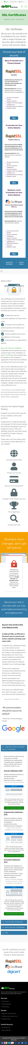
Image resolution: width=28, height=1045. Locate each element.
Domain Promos (6, 1019)
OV (24, 353)
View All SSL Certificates (9, 263)
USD (21, 1)
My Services (5, 1001)
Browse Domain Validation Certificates (14, 808)
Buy (14, 118)
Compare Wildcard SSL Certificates (11, 699)
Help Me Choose (21, 263)
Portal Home (7, 19)
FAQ (6, 933)
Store (13, 19)
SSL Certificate (6, 1030)
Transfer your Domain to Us (9, 1016)
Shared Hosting (6, 1004)
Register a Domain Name (9, 1013)
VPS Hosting (5, 1007)
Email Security (6, 1027)
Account (13, 1)
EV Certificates (9, 355)
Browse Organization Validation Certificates (15, 855)
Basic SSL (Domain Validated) (11, 348)
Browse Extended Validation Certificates (15, 913)
